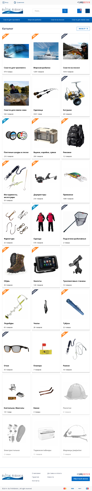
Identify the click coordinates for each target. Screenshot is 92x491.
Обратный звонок (80, 479)
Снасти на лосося (57, 20)
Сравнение (20, 2)
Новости (50, 477)
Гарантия (35, 477)
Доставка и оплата (54, 473)
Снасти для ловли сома (80, 20)
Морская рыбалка (34, 20)
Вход (6, 2)
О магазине (36, 473)
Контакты (35, 481)
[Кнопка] (87, 11)
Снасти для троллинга (11, 20)
